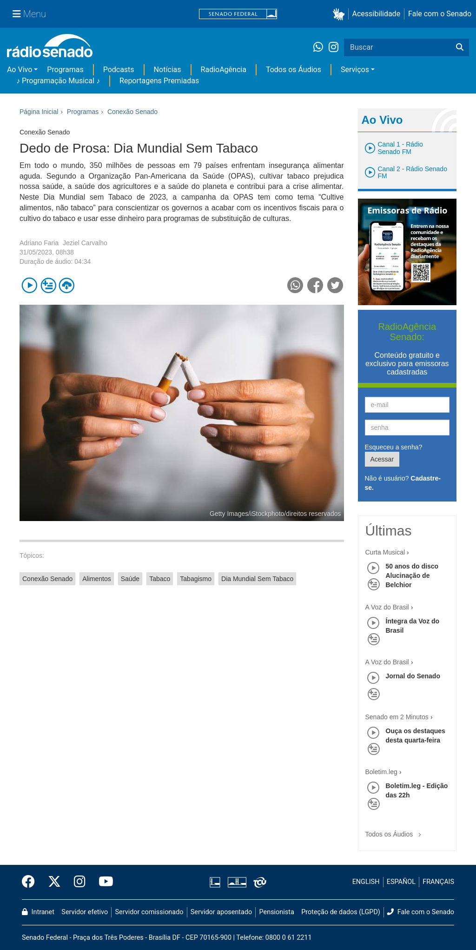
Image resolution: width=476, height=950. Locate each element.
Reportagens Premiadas (159, 80)
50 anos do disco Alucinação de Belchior (412, 575)
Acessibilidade (376, 13)
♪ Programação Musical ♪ (58, 80)
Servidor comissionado (149, 912)
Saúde (130, 578)
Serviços (355, 69)
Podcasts (118, 69)
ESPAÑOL (401, 882)
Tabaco (159, 578)
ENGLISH (366, 882)
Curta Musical (385, 552)
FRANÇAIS (438, 882)
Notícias (167, 69)
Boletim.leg (381, 772)
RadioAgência (223, 69)
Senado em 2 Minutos (397, 717)
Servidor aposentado (221, 912)
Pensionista (276, 912)
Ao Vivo (19, 69)
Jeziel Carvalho (85, 243)
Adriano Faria (39, 243)
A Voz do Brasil (387, 607)
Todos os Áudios (293, 69)
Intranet (38, 912)
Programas (65, 69)
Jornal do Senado (413, 676)
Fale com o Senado (439, 13)
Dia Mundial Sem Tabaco (257, 578)
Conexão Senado (47, 578)
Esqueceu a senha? (394, 447)
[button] (340, 14)
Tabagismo (196, 578)
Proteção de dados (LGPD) (340, 912)
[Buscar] (459, 47)
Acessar (382, 459)
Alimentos (96, 578)
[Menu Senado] (29, 14)
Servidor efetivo (84, 912)
